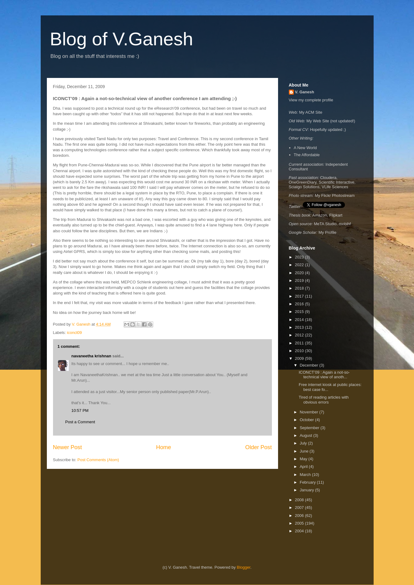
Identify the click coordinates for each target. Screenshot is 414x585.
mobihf (345, 223)
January (307, 490)
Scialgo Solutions (304, 187)
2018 (300, 288)
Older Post (258, 447)
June (304, 451)
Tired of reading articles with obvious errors (324, 399)
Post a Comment (80, 422)
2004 (300, 531)
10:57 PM (80, 410)
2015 (300, 311)
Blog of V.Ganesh (121, 39)
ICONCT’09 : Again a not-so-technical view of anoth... (324, 375)
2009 (300, 358)
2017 (300, 296)
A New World (305, 147)
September (310, 427)
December (309, 365)
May (304, 459)
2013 (300, 327)
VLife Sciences (335, 187)
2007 (300, 507)
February (308, 482)
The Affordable (307, 154)
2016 (300, 304)
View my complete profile (311, 100)
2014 (300, 319)
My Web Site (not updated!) (330, 121)
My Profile (327, 232)
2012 (300, 335)
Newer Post (67, 447)
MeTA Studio (325, 223)
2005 (300, 523)
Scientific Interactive (337, 182)
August (306, 435)
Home (163, 447)
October (307, 419)
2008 (300, 500)
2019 (300, 280)
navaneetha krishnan (91, 356)
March (306, 474)
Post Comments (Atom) (98, 459)
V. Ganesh (304, 92)
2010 (300, 350)
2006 (300, 515)
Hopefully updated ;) (328, 129)
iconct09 (74, 332)
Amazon (319, 215)
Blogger (243, 567)
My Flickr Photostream (335, 195)
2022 (300, 264)
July (304, 443)
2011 (300, 343)
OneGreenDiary (303, 182)
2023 (300, 257)
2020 (300, 272)
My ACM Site (310, 112)
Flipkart (335, 215)
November (309, 412)
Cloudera (328, 177)
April (304, 466)
